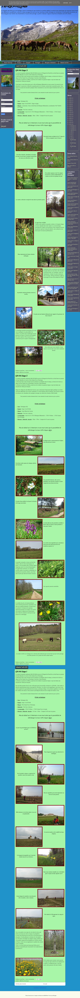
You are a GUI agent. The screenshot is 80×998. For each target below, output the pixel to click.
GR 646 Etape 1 (21, 671)
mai (71, 136)
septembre (72, 129)
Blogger (54, 995)
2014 (70, 122)
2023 (70, 104)
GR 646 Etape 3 (21, 70)
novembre (72, 127)
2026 (70, 98)
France (19, 62)
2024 (70, 102)
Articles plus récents (21, 983)
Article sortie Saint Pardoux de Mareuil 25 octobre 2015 (72, 249)
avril (71, 138)
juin (71, 133)
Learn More (65, 2)
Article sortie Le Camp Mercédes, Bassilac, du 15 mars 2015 (73, 275)
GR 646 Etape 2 (21, 376)
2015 (70, 120)
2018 (70, 114)
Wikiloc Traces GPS (72, 163)
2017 (70, 116)
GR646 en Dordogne (24, 372)
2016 (70, 118)
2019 (70, 112)
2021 (70, 108)
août (71, 131)
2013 (70, 124)
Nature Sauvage (8, 62)
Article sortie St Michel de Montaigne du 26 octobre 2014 (73, 283)
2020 (70, 110)
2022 (70, 106)
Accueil (45, 983)
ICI (50, 125)
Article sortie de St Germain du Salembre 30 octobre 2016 (73, 223)
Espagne (28, 62)
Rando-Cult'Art (65, 62)
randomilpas (14, 6)
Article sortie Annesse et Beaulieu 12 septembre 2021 (73, 179)
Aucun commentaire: (30, 370)
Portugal (38, 62)
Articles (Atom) (43, 987)
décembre (72, 125)
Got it (70, 2)
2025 (70, 100)
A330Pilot (45, 995)
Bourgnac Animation (51, 62)
